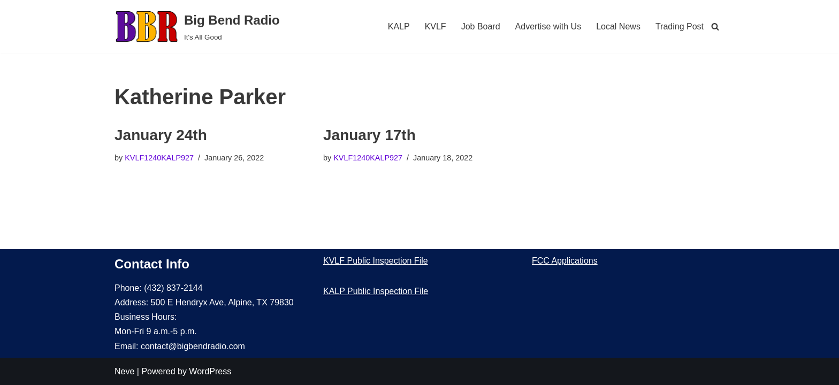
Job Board (480, 26)
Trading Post (679, 26)
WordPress (210, 371)
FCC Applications (565, 260)
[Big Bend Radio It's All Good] (197, 26)
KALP (399, 26)
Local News (618, 26)
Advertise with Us (548, 26)
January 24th (161, 135)
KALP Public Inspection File (375, 291)
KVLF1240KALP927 (159, 157)
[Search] (715, 26)
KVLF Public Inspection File (375, 260)
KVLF (435, 26)
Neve (124, 371)
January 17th (369, 135)
